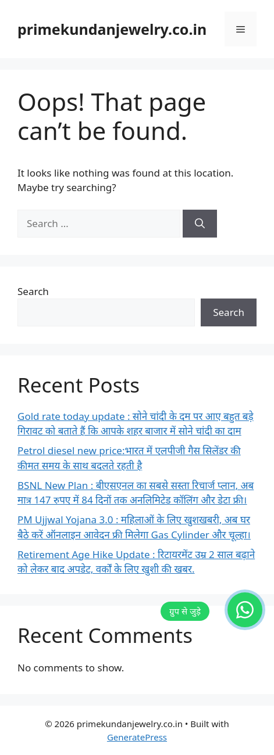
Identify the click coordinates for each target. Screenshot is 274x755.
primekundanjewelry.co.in (112, 29)
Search (33, 291)
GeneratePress (137, 737)
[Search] (200, 224)
